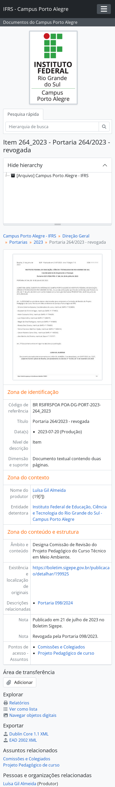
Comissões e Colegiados (61, 647)
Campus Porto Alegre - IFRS (29, 236)
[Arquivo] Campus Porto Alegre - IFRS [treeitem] (49, 175)
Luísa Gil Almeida (49, 490)
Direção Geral (75, 236)
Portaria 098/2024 (55, 603)
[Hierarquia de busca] (52, 127)
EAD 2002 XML (20, 740)
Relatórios (16, 703)
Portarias (18, 242)
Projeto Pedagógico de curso (66, 653)
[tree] (57, 198)
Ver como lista (20, 709)
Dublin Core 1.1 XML (25, 734)
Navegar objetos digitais (29, 715)
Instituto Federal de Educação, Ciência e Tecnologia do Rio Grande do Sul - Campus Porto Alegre (70, 513)
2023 (38, 242)
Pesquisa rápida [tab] (23, 114)
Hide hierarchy (25, 165)
